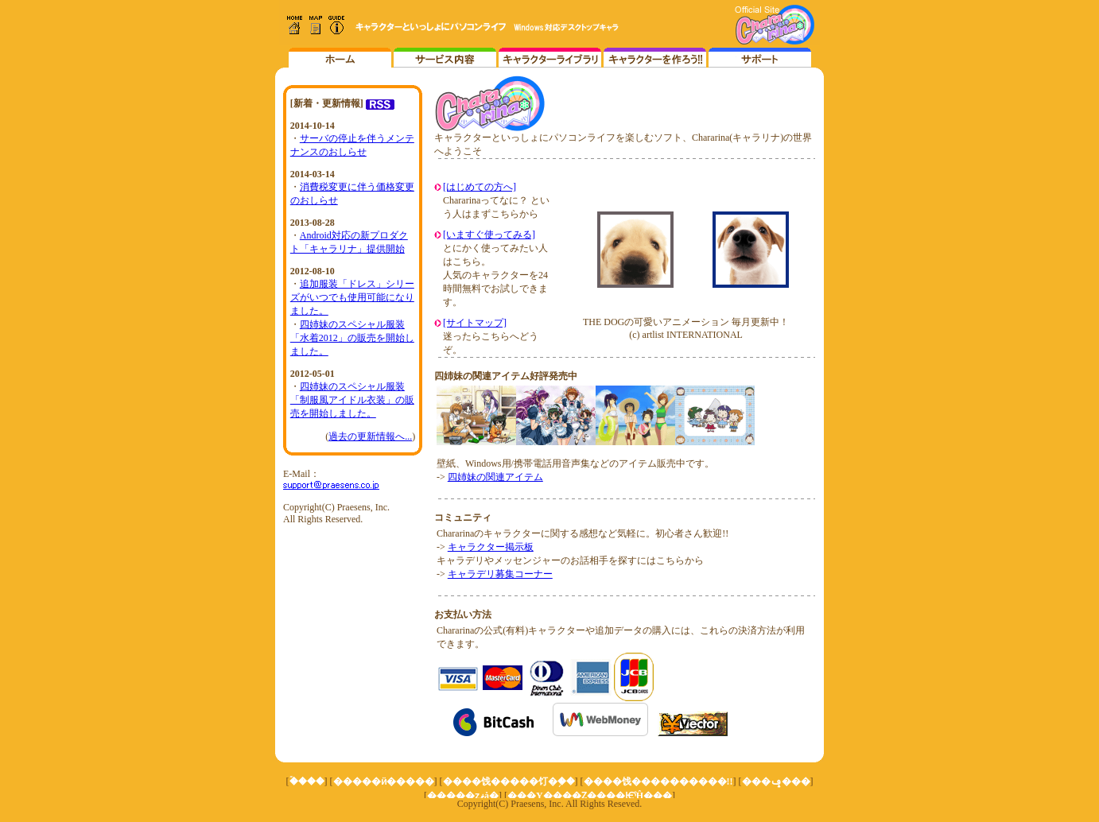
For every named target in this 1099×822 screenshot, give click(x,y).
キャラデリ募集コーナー (500, 574)
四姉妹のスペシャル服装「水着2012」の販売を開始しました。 (352, 338)
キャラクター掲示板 (491, 547)
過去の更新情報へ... (370, 436)
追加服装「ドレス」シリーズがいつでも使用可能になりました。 (352, 297)
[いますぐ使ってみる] (489, 234)
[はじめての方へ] (479, 186)
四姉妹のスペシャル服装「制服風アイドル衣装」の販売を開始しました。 (352, 400)
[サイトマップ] (475, 322)
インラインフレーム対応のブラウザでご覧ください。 (549, 34)
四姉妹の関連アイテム (495, 477)
